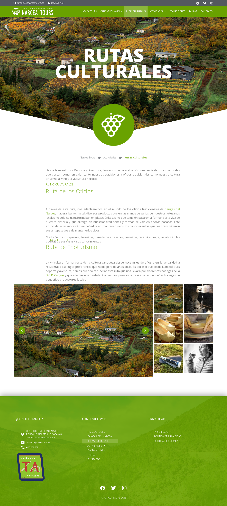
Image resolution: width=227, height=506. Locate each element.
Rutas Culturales (136, 11)
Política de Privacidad (168, 436)
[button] (21, 330)
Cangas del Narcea (111, 11)
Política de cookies (166, 441)
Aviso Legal (161, 431)
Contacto (207, 11)
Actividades (158, 11)
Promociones (177, 11)
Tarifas (193, 11)
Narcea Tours (88, 11)
